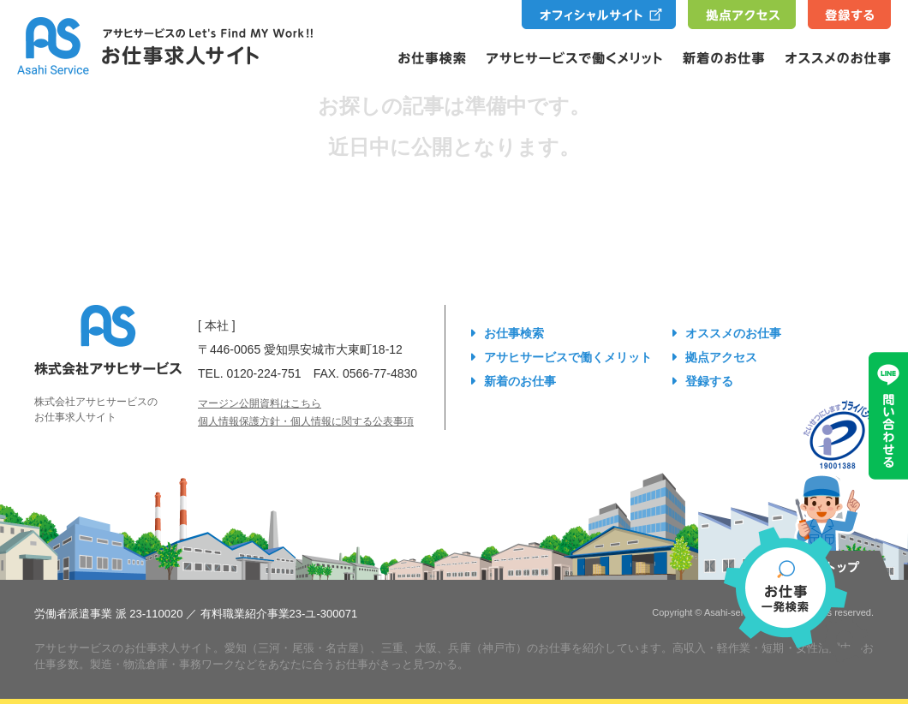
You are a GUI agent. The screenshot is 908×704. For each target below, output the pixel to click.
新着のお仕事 (520, 381)
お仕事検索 (514, 333)
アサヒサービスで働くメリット (568, 357)
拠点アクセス (721, 357)
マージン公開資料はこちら (259, 403)
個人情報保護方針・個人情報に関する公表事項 (306, 421)
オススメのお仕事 (733, 333)
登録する (709, 381)
